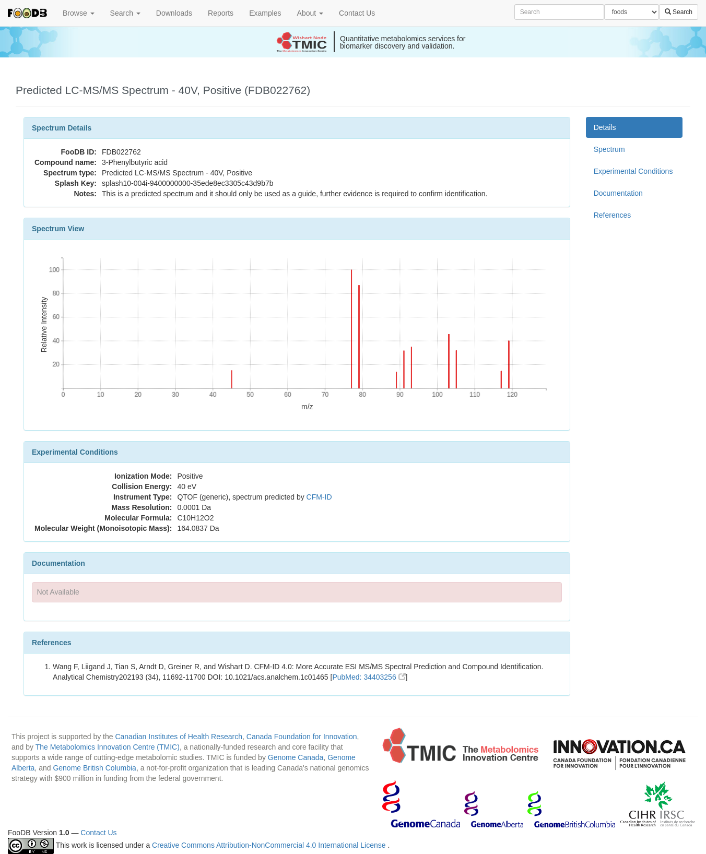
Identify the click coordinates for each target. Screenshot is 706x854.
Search (125, 13)
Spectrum (609, 149)
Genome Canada (296, 757)
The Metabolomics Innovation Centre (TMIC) (108, 747)
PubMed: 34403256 (368, 677)
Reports (220, 13)
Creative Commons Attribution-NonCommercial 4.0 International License (269, 845)
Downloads (174, 13)
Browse (79, 13)
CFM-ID (319, 497)
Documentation (618, 193)
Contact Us (357, 13)
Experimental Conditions (633, 171)
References (612, 215)
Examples (265, 13)
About (310, 13)
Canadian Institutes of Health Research (178, 736)
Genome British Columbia (94, 768)
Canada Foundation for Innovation (301, 736)
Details (605, 127)
